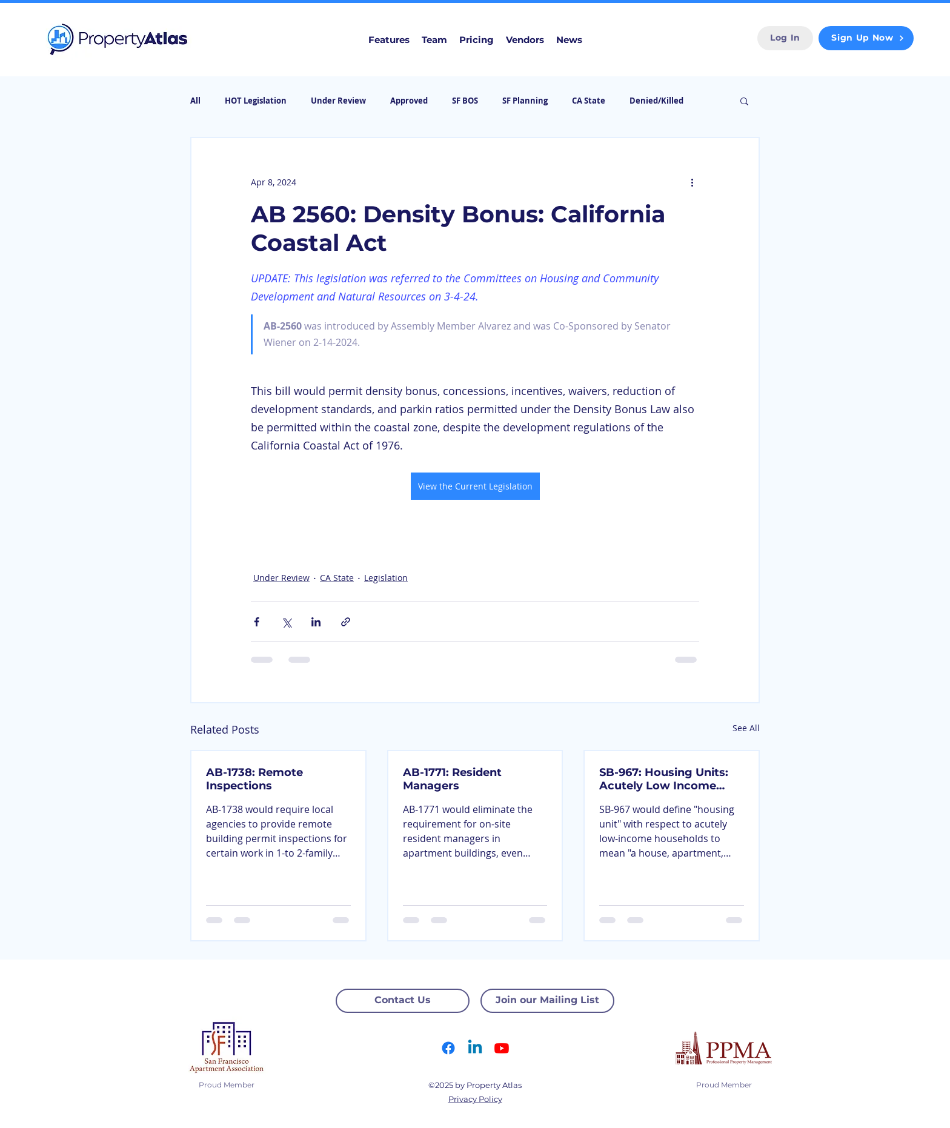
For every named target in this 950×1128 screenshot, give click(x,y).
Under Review (338, 100)
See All (746, 728)
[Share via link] (345, 622)
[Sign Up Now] (866, 38)
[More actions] (692, 181)
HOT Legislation (256, 100)
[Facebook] (448, 1048)
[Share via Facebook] (256, 622)
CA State (588, 100)
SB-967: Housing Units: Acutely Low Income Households (663, 779)
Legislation (386, 577)
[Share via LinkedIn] (316, 622)
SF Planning (525, 100)
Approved (409, 100)
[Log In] (785, 38)
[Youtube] (501, 1048)
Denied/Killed (656, 100)
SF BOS (465, 100)
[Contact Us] (403, 1001)
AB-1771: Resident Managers (452, 779)
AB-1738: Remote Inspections (254, 779)
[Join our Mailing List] (547, 1001)
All (195, 100)
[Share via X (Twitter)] (286, 622)
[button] (744, 100)
